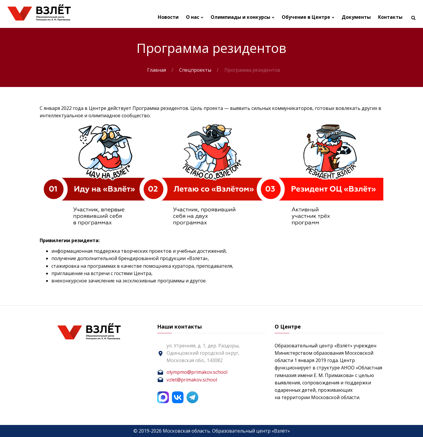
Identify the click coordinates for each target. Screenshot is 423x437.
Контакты (390, 17)
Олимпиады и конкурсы (240, 17)
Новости (168, 17)
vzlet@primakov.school (192, 379)
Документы (356, 17)
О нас (192, 17)
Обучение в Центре (306, 17)
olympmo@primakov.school (197, 372)
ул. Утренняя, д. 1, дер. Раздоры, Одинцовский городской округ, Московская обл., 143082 (203, 353)
